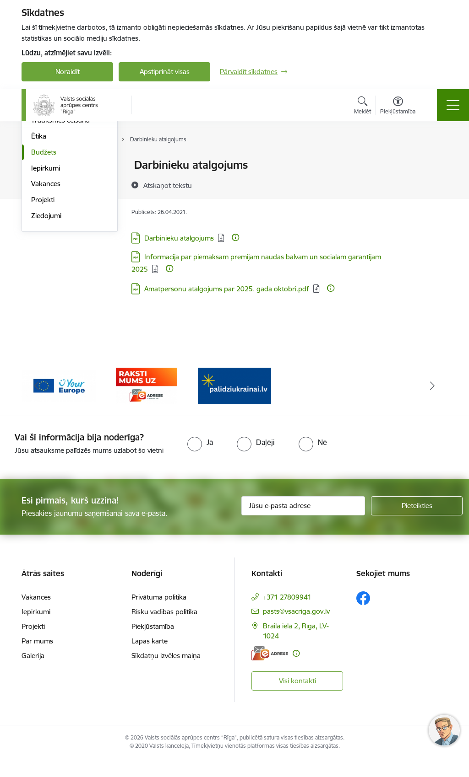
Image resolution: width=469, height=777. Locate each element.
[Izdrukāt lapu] (434, 161)
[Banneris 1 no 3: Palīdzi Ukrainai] (234, 402)
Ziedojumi (46, 324)
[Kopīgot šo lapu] (434, 184)
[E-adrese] (269, 670)
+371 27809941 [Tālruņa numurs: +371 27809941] (287, 614)
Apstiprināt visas (165, 71)
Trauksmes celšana (60, 229)
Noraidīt (67, 71)
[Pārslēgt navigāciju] (453, 105)
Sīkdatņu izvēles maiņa (166, 673)
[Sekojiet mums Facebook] (363, 615)
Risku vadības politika (164, 629)
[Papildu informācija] (235, 237)
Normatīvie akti (54, 213)
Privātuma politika (158, 614)
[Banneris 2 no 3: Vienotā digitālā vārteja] (59, 402)
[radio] (200, 459)
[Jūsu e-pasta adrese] (303, 522)
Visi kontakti (297, 697)
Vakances (45, 292)
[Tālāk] (432, 402)
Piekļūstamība (152, 643)
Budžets (43, 261)
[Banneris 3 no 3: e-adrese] (146, 402)
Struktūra (45, 165)
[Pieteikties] (417, 522)
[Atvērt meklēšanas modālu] (362, 107)
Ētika (38, 245)
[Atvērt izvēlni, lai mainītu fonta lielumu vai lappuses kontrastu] (398, 107)
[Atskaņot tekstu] (167, 185)
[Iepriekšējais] (37, 402)
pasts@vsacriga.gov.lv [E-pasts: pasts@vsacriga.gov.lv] (296, 628)
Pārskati (43, 197)
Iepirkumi (45, 277)
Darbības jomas (55, 181)
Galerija (33, 673)
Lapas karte (149, 658)
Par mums (37, 658)
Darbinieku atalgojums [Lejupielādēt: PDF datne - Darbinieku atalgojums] (179, 238)
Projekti (43, 308)
